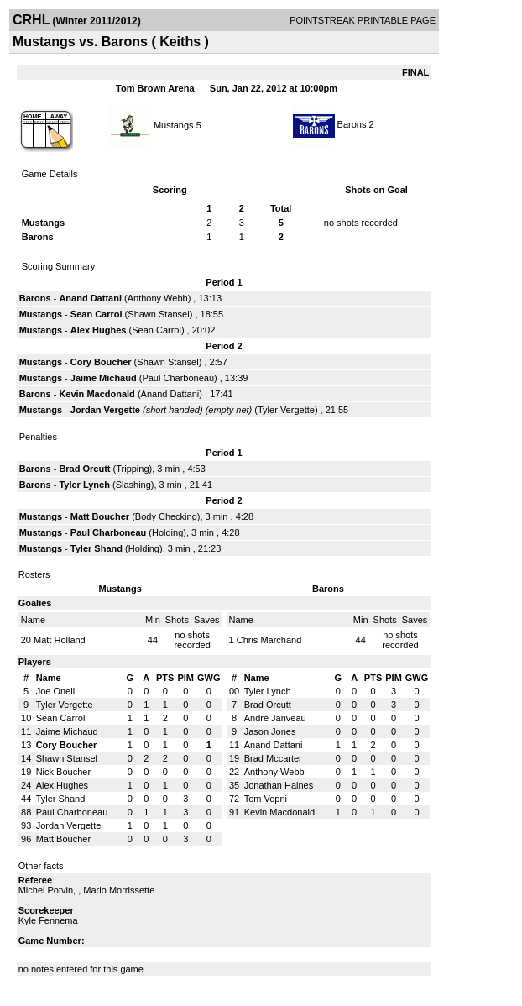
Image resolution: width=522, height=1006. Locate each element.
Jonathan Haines (279, 785)
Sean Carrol (96, 314)
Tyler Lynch (84, 484)
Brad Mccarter (273, 758)
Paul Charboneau (178, 378)
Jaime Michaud (103, 378)
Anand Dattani (90, 298)
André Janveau (275, 718)
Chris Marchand (269, 640)
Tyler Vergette (286, 410)
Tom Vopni (265, 799)
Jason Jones (270, 731)
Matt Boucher (99, 516)
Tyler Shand (96, 548)
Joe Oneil (55, 691)
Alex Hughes (98, 330)
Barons (352, 124)
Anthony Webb (158, 298)
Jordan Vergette (105, 410)
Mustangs (174, 124)
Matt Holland (60, 640)
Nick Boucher (63, 772)
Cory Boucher (101, 362)
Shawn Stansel (158, 314)
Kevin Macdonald (96, 394)
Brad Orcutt (84, 469)
